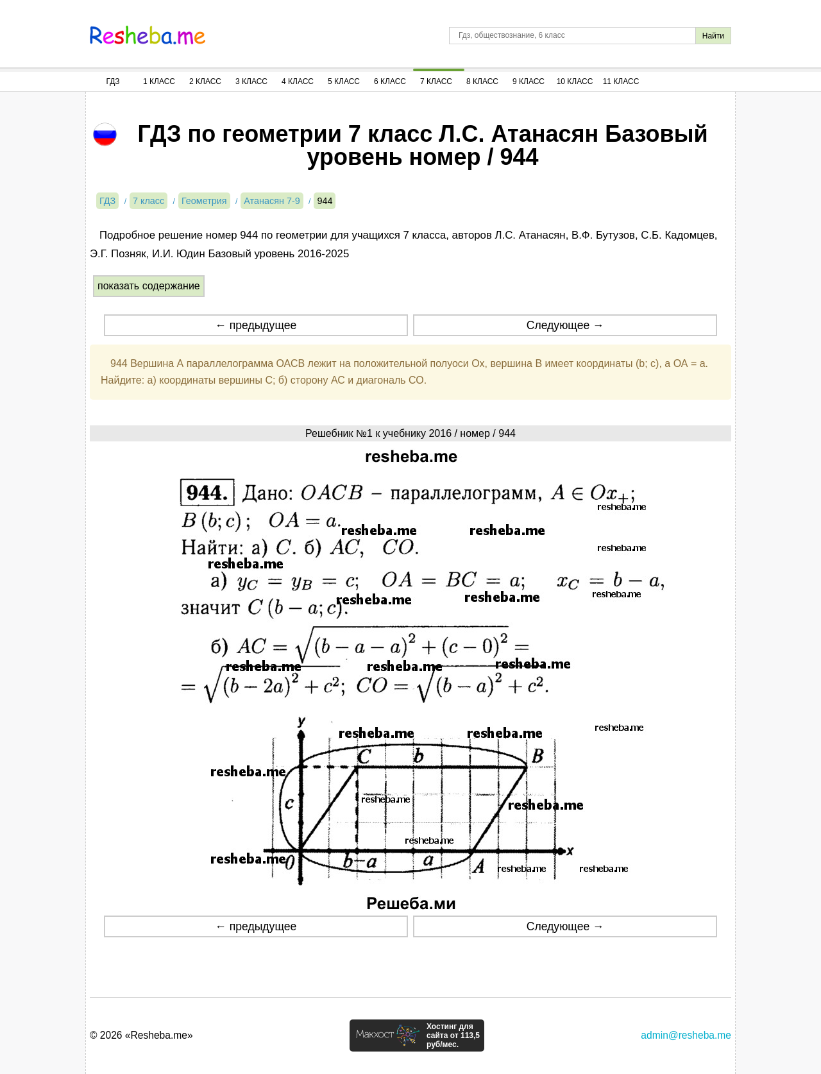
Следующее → (565, 325)
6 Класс (390, 81)
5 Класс (344, 81)
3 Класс (251, 81)
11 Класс (621, 81)
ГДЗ (112, 81)
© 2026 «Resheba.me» (141, 1035)
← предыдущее (255, 325)
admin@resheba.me (686, 1035)
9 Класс (528, 81)
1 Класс (159, 81)
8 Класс (482, 81)
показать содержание (148, 285)
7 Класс (436, 81)
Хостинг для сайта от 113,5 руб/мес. (453, 1035)
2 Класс (205, 81)
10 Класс (575, 81)
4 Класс (298, 81)
